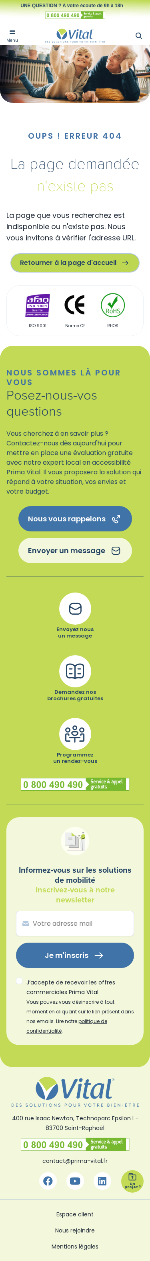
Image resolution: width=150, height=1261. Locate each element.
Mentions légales (75, 1247)
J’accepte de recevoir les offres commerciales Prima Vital (80, 1006)
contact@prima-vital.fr (75, 1161)
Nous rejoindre (75, 1230)
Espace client (75, 1214)
